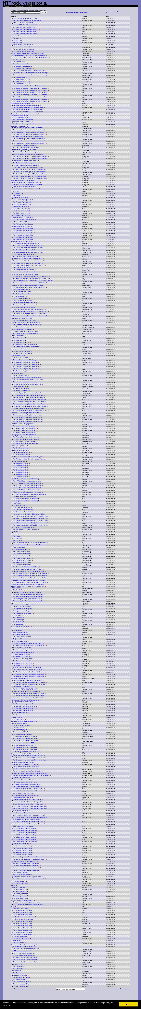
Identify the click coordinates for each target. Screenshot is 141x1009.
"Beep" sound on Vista (20, 386)
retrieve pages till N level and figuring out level (26, 700)
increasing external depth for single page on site (28, 408)
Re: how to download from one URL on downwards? (30, 311)
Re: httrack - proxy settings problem (24, 426)
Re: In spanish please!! (20, 298)
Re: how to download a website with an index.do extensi (31, 775)
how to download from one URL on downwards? (28, 309)
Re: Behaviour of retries (21, 358)
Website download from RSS (22, 318)
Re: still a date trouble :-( (21, 338)
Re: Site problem (18, 943)
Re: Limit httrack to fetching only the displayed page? (30, 817)
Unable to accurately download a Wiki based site (29, 86)
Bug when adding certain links (23, 701)
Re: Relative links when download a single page (28, 670)
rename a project (18, 727)
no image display (19, 373)
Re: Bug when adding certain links (24, 704)
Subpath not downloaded (21, 64)
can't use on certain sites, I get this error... (26, 786)
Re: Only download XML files (22, 734)
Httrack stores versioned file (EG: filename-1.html (29, 514)
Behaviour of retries (19, 355)
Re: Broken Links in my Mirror (22, 656)
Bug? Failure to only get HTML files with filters (28, 167)
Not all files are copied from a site (24, 527)
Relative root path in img (21, 843)
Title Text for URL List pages (22, 217)
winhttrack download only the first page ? (26, 322)
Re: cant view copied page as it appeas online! (28, 107)
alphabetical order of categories (23, 793)
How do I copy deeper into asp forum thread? (28, 128)
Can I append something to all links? (25, 145)
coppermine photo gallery (21, 606)
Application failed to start (21, 908)
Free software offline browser (14, 6)
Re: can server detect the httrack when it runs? (28, 380)
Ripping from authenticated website (24, 435)
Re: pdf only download (20, 889)
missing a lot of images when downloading (27, 592)
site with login (17, 59)
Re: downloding (18, 590)
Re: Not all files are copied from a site (25, 529)
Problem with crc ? (19, 881)
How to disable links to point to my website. (27, 799)
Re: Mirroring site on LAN (21, 79)
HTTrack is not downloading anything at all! (27, 876)
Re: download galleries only (22, 448)
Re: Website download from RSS (24, 320)
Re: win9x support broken (21, 725)
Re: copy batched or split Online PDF (25, 747)
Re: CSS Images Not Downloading (24, 828)
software (16, 191)
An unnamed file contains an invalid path (24, 945)
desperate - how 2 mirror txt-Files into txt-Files (26, 754)
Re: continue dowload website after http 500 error (29, 682)
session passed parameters (22, 648)
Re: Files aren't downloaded (22, 553)
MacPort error (17, 503)
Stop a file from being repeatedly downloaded (25, 114)
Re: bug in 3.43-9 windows (21, 351)
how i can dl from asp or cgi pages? (24, 861)
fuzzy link (16, 36)
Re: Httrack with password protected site (26, 347)
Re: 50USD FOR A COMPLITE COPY (25, 689)
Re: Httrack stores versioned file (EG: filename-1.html (30, 516)
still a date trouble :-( (19, 336)
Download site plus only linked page (24, 360)
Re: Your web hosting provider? (23, 124)
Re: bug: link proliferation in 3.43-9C (25, 764)
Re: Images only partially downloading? (26, 498)
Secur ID (14, 885)
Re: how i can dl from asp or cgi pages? (26, 863)
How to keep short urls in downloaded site (26, 819)
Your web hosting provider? (22, 121)
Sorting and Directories (20, 810)
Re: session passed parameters (23, 650)
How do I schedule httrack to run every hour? (27, 643)
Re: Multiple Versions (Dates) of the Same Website (29, 399)
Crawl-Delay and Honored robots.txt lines (26, 243)
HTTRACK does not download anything (26, 479)
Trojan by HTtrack (19, 639)
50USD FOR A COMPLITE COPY (24, 687)
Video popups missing (20, 450)
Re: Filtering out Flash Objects (23, 224)
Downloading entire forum (19, 115)
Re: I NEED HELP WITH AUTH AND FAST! (27, 20)
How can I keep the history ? (20, 678)
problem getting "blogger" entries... (22, 900)
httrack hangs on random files (20, 626)
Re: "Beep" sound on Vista (21, 388)
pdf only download (19, 887)
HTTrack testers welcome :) (22, 951)
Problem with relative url (21, 712)
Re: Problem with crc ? (20, 883)
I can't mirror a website (20, 872)
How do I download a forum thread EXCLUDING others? (31, 276)
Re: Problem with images (21, 938)
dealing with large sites (20, 289)
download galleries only (20, 446)
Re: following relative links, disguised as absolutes (29, 494)
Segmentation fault (19, 461)
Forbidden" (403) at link (20, 197)
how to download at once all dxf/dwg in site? (27, 691)
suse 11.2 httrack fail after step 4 (23, 22)
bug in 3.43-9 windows (20, 349)
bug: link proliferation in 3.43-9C (23, 762)
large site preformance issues (22, 300)
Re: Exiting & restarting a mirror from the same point (30, 806)
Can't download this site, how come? (25, 161)
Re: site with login (19, 62)
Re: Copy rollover (18, 719)
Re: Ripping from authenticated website (26, 437)
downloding (16, 588)
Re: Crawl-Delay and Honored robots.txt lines (28, 245)
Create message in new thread (77, 12)
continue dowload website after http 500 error (28, 680)
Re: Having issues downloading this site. (26, 949)
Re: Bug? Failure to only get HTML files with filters (29, 169)
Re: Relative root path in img (22, 846)
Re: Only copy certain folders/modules (25, 189)
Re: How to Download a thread (23, 780)
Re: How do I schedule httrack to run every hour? (29, 645)
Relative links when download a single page (27, 667)
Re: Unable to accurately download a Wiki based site (30, 88)
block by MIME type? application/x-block (26, 182)
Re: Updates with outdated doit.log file (25, 738)
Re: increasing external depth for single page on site (30, 410)
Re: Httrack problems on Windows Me (25, 443)
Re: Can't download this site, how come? (26, 163)
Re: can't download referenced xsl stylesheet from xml (31, 545)
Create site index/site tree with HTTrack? (26, 567)
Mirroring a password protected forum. (25, 782)
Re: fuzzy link (17, 38)
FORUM (29, 6)
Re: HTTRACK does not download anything (27, 481)
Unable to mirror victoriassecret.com (25, 331)
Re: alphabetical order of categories (24, 795)
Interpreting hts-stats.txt (18, 126)
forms (13, 906)
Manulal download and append (21, 103)
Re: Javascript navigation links (23, 228)
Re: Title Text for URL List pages (23, 219)
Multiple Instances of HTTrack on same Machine (29, 571)
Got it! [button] (128, 1004)
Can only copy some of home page (24, 254)
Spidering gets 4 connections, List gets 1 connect (29, 580)
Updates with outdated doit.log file (24, 736)
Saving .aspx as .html (20, 206)
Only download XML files (21, 732)
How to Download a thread (21, 777)
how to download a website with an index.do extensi (30, 773)
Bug (12, 603)
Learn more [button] (7, 1005)
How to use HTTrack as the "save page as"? (27, 259)
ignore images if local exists (22, 44)
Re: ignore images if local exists (23, 47)
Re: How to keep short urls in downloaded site (28, 821)
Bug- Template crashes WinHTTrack (22, 605)
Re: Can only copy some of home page (25, 256)
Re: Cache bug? (18, 617)
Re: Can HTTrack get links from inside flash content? (30, 156)
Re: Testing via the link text (22, 634)
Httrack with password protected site (25, 344)
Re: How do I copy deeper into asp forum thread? (29, 130)
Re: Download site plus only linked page (26, 362)
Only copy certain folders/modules (24, 186)
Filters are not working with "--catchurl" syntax (28, 457)
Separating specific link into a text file (23, 721)
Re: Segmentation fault (20, 463)
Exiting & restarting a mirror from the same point (28, 804)
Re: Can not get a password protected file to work (29, 859)
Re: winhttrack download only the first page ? (27, 325)
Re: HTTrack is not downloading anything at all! (28, 879)
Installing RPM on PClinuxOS (20, 241)
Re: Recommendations (20, 549)
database (16, 628)
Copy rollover (17, 717)
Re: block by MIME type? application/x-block (27, 184)
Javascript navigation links (21, 226)
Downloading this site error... (22, 117)
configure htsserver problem (22, 267)
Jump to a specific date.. (111, 12)
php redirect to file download (22, 797)
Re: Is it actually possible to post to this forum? (28, 395)
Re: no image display (20, 375)
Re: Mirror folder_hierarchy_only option (25, 152)
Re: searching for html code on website (25, 274)
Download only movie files (21, 507)
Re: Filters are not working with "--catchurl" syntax (29, 459)
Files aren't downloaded (21, 551)
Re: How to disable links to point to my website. (28, 802)
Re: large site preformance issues (24, 303)
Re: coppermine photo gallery (22, 608)
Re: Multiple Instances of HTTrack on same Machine (30, 573)
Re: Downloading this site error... (23, 119)
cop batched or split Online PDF (23, 743)
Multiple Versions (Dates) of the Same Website (28, 397)
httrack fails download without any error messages (29, 70)
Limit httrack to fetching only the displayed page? (29, 815)
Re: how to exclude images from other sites (27, 771)
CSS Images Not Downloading (23, 826)
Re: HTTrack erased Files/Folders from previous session (31, 57)
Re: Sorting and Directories (22, 813)
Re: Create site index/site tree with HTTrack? (27, 569)
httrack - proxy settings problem (23, 424)
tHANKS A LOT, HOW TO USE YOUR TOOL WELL (27, 586)
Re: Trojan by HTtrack (20, 641)
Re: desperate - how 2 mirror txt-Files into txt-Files (29, 758)
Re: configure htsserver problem (23, 270)
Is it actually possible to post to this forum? (27, 393)
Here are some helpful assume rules (22, 180)
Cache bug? (17, 615)
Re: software (17, 193)
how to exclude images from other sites (26, 766)
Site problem (17, 940)
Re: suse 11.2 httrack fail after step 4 (25, 25)
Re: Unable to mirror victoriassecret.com (26, 333)
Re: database (17, 630)
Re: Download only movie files (23, 509)
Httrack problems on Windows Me (24, 441)
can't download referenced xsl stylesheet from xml (29, 542)
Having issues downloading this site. (25, 946)
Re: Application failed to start (22, 910)
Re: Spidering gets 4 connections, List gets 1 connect (30, 582)
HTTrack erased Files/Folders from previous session (28, 53)
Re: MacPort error (19, 505)
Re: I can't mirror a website (22, 874)
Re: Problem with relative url (22, 715)
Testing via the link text (20, 632)
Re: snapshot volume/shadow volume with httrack (29, 287)
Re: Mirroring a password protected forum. (27, 784)
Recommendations (19, 547)
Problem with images (20, 936)
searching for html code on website (24, 272)
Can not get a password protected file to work (28, 857)
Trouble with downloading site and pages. (26, 902)
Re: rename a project (20, 730)
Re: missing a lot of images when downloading (28, 594)
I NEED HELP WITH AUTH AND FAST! (26, 18)
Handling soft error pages (21, 327)
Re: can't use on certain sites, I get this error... (28, 788)
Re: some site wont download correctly (25, 29)
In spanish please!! (19, 296)
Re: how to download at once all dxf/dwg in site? (29, 693)
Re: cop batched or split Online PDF (25, 745)
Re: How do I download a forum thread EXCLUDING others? (33, 278)
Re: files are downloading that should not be (27, 415)
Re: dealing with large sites (22, 292)
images (15, 531)
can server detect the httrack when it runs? (27, 377)
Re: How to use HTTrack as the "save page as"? (29, 261)
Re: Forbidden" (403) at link (22, 200)
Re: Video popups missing (21, 452)
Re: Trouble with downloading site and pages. (28, 904)
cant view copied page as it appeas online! (27, 105)
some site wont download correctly (24, 27)
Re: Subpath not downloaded (22, 66)
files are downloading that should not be (26, 413)
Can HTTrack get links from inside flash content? (29, 154)
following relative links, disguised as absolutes (28, 492)
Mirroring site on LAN (20, 77)
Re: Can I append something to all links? (26, 147)
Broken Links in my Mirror (21, 654)
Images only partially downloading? (24, 496)
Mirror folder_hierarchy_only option (24, 150)
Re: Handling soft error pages (22, 329)
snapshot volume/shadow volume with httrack (28, 285)
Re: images (16, 534)
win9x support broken (20, 723)
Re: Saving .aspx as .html (21, 208)
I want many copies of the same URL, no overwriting (28, 584)
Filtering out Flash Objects (21, 222)
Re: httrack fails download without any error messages (30, 73)
